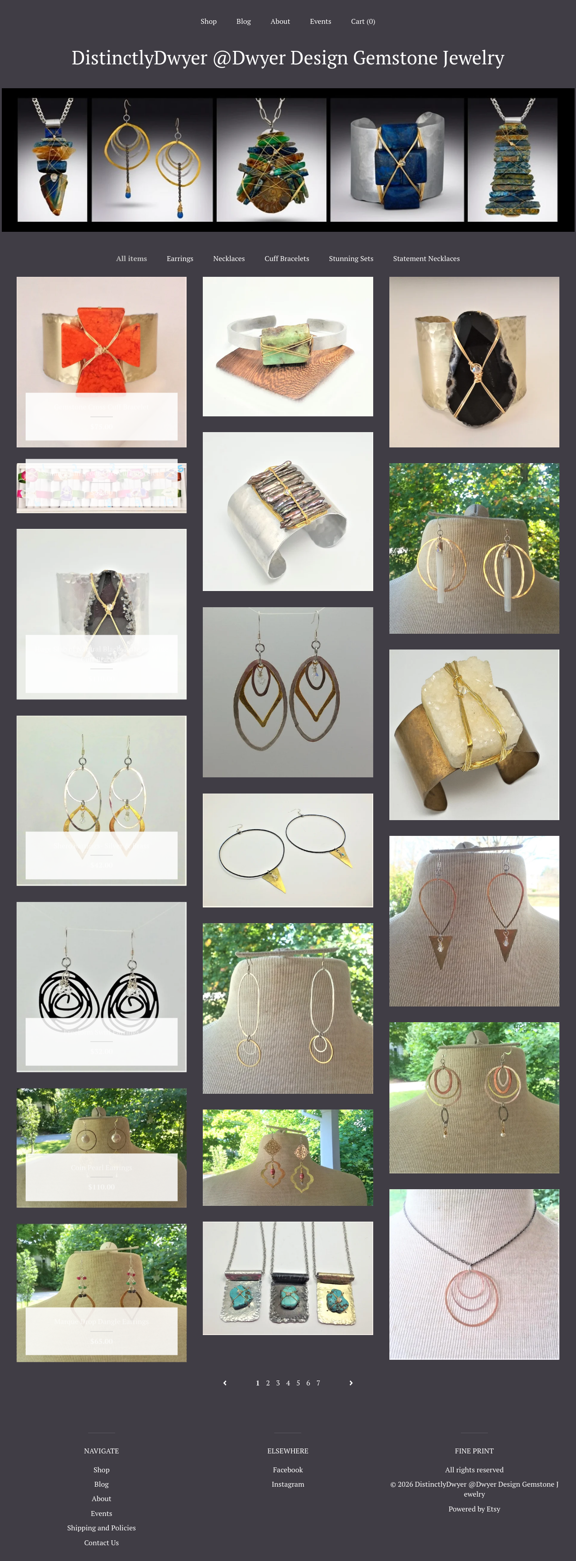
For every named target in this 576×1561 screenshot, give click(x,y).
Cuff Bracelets (287, 258)
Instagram (288, 1484)
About (280, 21)
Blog (244, 21)
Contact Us (101, 1542)
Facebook (288, 1470)
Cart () (363, 21)
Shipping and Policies (101, 1528)
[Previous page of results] (226, 1383)
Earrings (180, 258)
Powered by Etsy (474, 1509)
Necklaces (229, 258)
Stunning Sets (351, 258)
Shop (209, 21)
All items (131, 258)
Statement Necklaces (426, 258)
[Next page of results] (351, 1383)
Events (320, 21)
